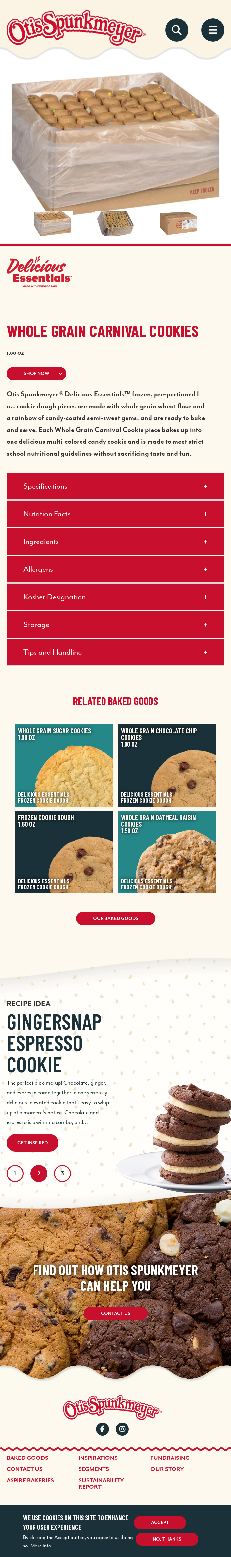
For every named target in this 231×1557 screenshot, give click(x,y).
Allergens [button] (38, 569)
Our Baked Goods (115, 918)
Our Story (167, 1469)
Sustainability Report (101, 1483)
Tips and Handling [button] (52, 652)
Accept (160, 1522)
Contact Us (115, 1313)
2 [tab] (38, 1173)
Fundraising (170, 1458)
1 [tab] (15, 1173)
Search (176, 30)
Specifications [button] (45, 486)
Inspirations (98, 1458)
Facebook (102, 1429)
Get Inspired (32, 1143)
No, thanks (167, 1539)
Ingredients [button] (41, 541)
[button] (115, 373)
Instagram (122, 1429)
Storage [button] (36, 624)
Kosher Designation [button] (54, 597)
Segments (94, 1469)
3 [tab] (62, 1173)
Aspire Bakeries (30, 1480)
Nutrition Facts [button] (47, 514)
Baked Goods (27, 1458)
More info (40, 1546)
